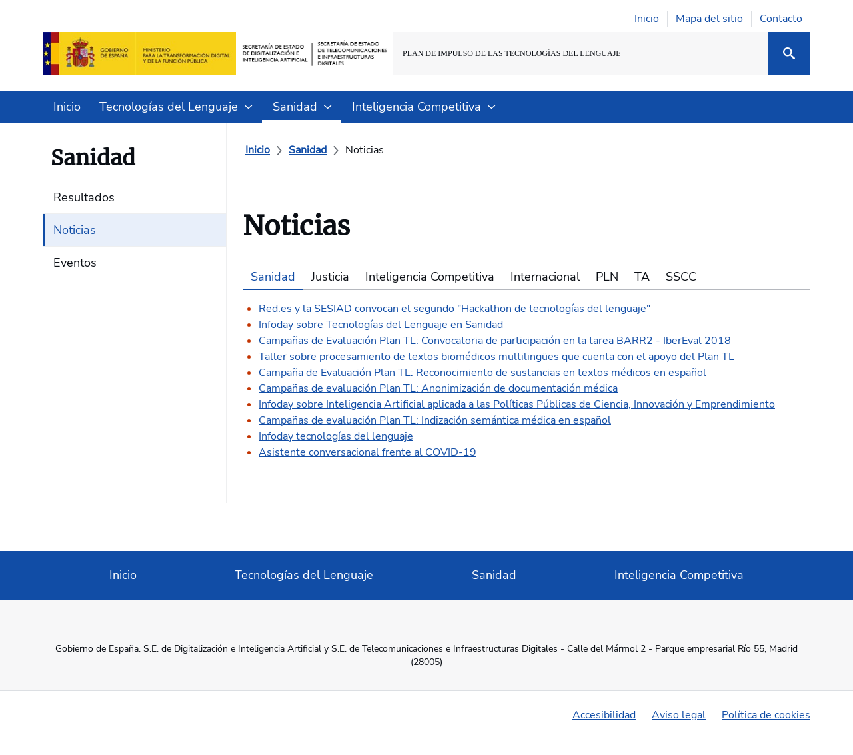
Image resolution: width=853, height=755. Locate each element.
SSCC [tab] (681, 277)
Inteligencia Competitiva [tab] (429, 277)
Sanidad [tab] (273, 277)
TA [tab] (642, 277)
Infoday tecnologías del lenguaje (336, 436)
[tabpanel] (526, 375)
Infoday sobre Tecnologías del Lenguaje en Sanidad (381, 324)
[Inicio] (257, 150)
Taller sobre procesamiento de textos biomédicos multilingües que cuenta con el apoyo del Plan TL (496, 356)
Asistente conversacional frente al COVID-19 (367, 452)
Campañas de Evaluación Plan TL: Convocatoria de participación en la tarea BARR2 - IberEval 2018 (495, 340)
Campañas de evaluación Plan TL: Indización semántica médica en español (435, 420)
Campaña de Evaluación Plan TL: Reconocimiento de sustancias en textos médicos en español (482, 372)
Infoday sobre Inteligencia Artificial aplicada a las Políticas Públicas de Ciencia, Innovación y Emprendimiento (517, 404)
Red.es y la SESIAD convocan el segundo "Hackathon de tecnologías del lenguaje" (454, 308)
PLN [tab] (607, 277)
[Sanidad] (308, 150)
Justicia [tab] (330, 277)
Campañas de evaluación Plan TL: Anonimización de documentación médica (438, 388)
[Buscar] (789, 53)
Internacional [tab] (545, 277)
